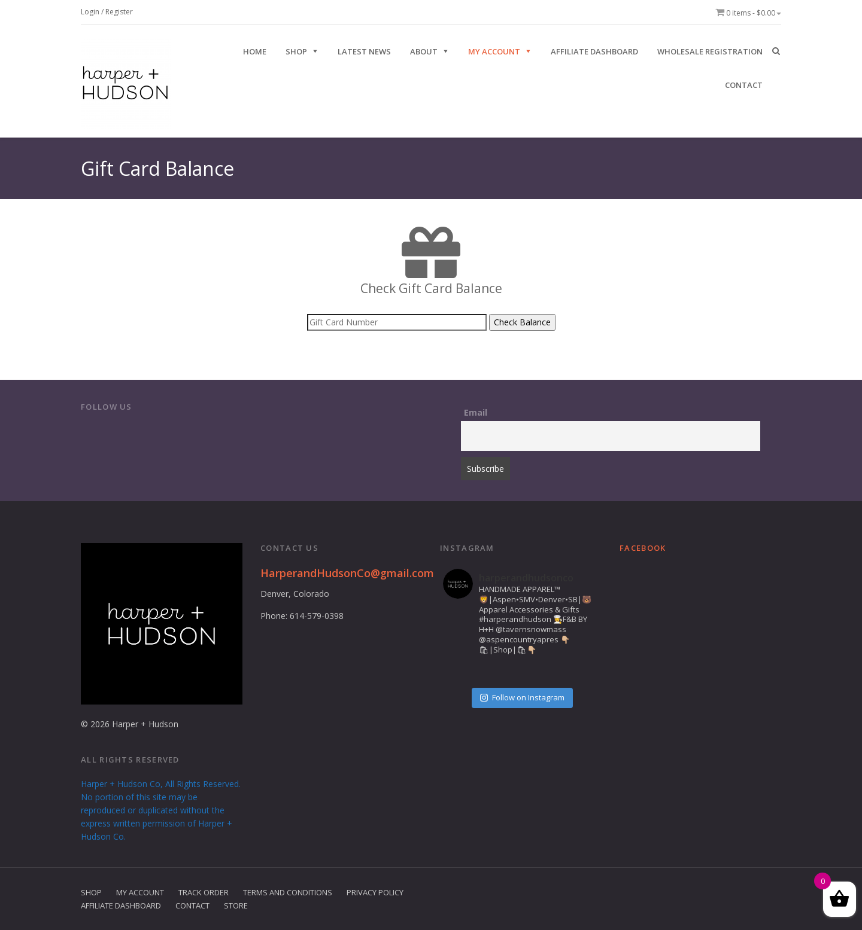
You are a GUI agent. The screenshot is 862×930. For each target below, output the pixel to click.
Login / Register (107, 12)
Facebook (643, 547)
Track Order (203, 892)
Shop (91, 892)
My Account (494, 51)
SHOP (296, 51)
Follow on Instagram (522, 697)
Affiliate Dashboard (594, 51)
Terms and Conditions (287, 892)
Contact (192, 905)
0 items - (748, 13)
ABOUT (424, 51)
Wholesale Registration (710, 51)
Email (475, 412)
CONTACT (744, 85)
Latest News (364, 51)
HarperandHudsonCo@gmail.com (347, 573)
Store (236, 905)
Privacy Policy (375, 892)
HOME (254, 51)
